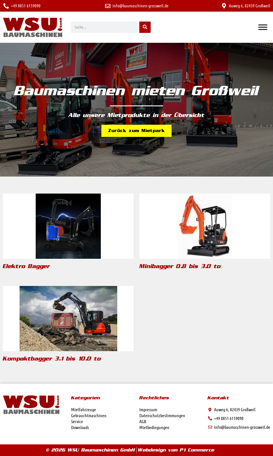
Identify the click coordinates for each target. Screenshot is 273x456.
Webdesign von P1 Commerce (176, 450)
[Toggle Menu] (262, 27)
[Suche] (145, 27)
